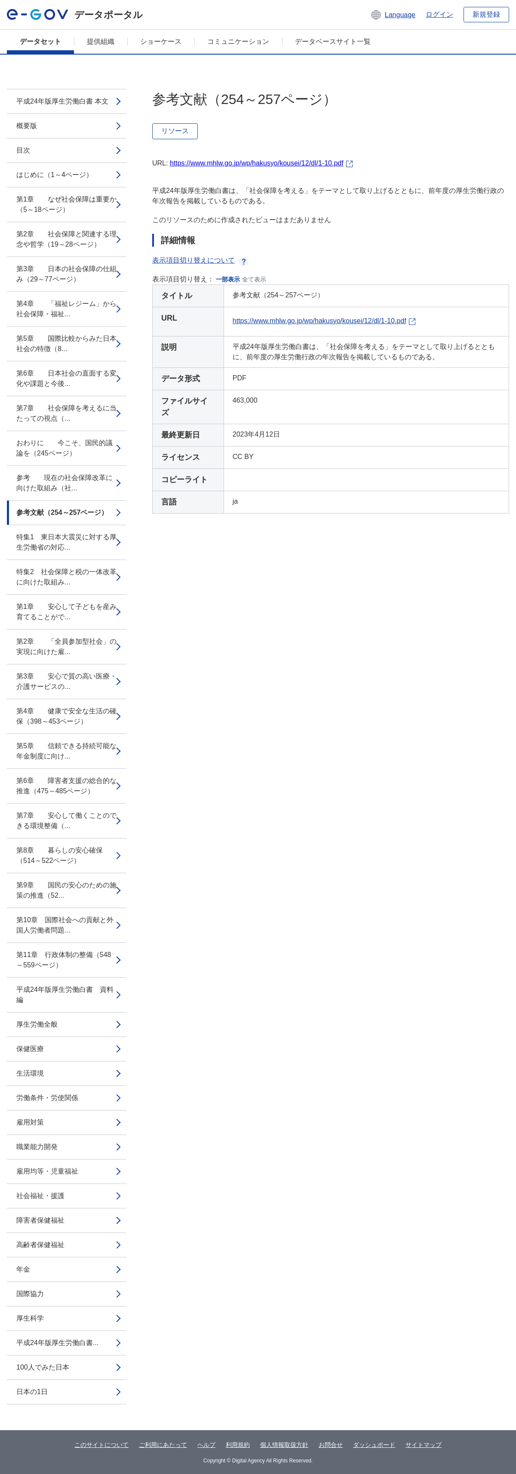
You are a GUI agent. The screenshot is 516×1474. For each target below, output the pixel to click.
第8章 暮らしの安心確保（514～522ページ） (59, 855)
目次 (23, 150)
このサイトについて (101, 1444)
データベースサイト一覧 (333, 41)
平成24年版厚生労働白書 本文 (62, 101)
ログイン (439, 14)
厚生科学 (30, 1318)
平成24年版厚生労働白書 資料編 (65, 994)
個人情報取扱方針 (284, 1444)
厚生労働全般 (37, 1024)
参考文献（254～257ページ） (62, 512)
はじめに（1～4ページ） (54, 174)
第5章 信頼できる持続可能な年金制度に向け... (66, 751)
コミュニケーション (238, 41)
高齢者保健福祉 (40, 1244)
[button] (392, 14)
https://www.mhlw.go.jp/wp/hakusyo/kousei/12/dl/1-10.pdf (257, 163)
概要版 (26, 125)
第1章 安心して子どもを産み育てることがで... (66, 612)
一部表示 (228, 279)
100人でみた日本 (42, 1367)
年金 (23, 1269)
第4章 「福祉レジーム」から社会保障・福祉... (66, 309)
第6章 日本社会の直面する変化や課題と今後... (66, 378)
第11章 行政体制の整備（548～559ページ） (63, 960)
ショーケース (160, 41)
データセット (40, 41)
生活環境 (30, 1073)
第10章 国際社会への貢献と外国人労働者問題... (65, 925)
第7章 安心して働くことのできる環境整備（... (66, 820)
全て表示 (254, 279)
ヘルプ (206, 1444)
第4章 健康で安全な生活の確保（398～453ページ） (66, 716)
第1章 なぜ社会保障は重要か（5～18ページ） (66, 204)
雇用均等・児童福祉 (47, 1171)
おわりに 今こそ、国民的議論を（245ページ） (64, 448)
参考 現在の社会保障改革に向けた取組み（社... (64, 483)
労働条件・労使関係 (47, 1097)
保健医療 (30, 1048)
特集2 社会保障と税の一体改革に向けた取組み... (66, 577)
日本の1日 (32, 1391)
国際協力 (30, 1293)
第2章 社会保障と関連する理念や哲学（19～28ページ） (66, 239)
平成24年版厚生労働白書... (57, 1342)
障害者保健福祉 (40, 1220)
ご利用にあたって (163, 1444)
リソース (175, 131)
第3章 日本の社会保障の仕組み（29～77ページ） (66, 274)
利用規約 (238, 1444)
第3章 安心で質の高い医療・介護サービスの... (66, 681)
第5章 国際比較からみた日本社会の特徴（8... (66, 343)
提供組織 (100, 41)
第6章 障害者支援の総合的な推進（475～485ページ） (66, 786)
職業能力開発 (37, 1146)
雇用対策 (30, 1122)
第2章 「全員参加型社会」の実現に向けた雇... (66, 646)
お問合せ (331, 1444)
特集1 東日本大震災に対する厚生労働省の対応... (66, 542)
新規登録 (486, 14)
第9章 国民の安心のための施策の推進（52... (66, 890)
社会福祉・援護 (40, 1195)
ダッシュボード (374, 1444)
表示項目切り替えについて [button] (200, 260)
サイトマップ (423, 1444)
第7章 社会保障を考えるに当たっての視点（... (66, 413)
